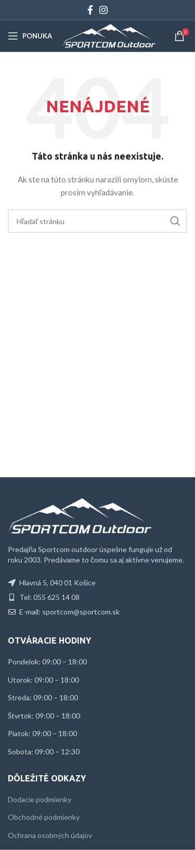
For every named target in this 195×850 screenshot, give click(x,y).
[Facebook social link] (90, 10)
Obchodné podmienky (44, 817)
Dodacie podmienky (39, 799)
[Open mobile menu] (30, 35)
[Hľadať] (97, 221)
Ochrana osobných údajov (50, 835)
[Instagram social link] (103, 10)
